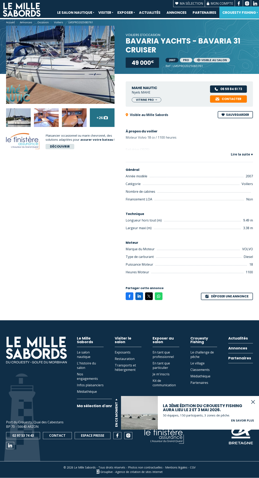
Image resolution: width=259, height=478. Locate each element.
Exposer (124, 15)
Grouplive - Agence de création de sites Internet (131, 472)
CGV (192, 467)
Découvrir (60, 146)
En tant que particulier (161, 365)
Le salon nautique (74, 15)
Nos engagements (87, 376)
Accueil (10, 22)
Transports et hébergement (125, 367)
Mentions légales (176, 467)
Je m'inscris (161, 374)
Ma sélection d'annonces (100, 406)
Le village (197, 363)
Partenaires (204, 13)
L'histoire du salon (86, 365)
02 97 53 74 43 (23, 435)
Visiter (104, 15)
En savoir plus (242, 414)
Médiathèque (87, 391)
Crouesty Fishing (238, 15)
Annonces (177, 13)
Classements (200, 369)
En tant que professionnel (163, 354)
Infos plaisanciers (90, 385)
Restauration (125, 359)
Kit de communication (164, 382)
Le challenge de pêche (202, 354)
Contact (57, 435)
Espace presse (92, 435)
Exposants (123, 352)
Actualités (149, 13)
